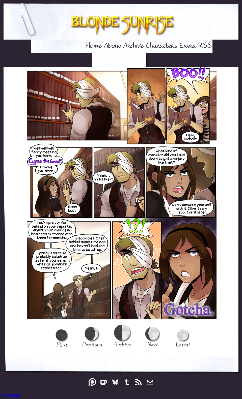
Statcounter (11, 394)
